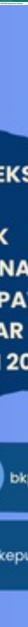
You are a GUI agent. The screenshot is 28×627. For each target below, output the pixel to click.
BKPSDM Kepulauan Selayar (12, 3)
